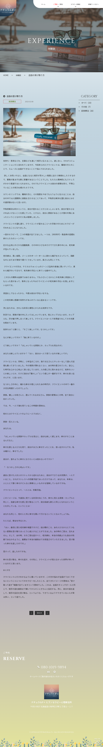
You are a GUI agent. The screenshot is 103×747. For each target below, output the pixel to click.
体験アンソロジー (93, 4)
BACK (39, 613)
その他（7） (86, 106)
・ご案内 (58, 5)
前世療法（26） (88, 110)
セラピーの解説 (75, 5)
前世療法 (12, 101)
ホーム (43, 4)
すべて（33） (87, 102)
